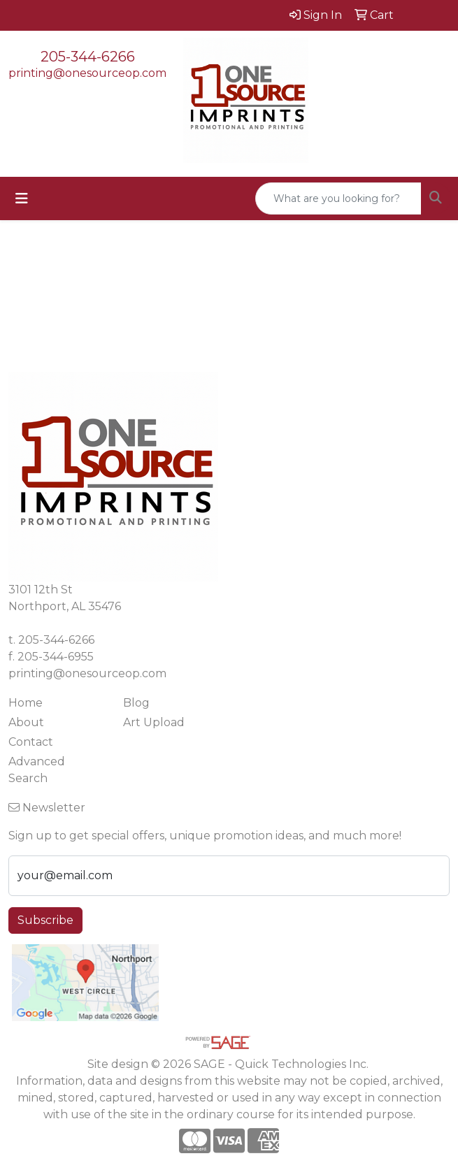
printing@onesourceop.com (87, 73)
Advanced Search (36, 770)
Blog (136, 702)
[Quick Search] (338, 198)
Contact (30, 742)
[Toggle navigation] (21, 198)
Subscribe (45, 920)
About (26, 722)
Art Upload (154, 722)
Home (25, 702)
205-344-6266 (88, 56)
